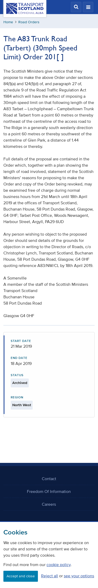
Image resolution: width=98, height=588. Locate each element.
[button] (76, 7)
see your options (79, 575)
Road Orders (28, 22)
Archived (19, 383)
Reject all (49, 575)
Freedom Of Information (49, 491)
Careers (49, 504)
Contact (49, 478)
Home (8, 22)
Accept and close (21, 576)
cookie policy (59, 564)
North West (21, 405)
